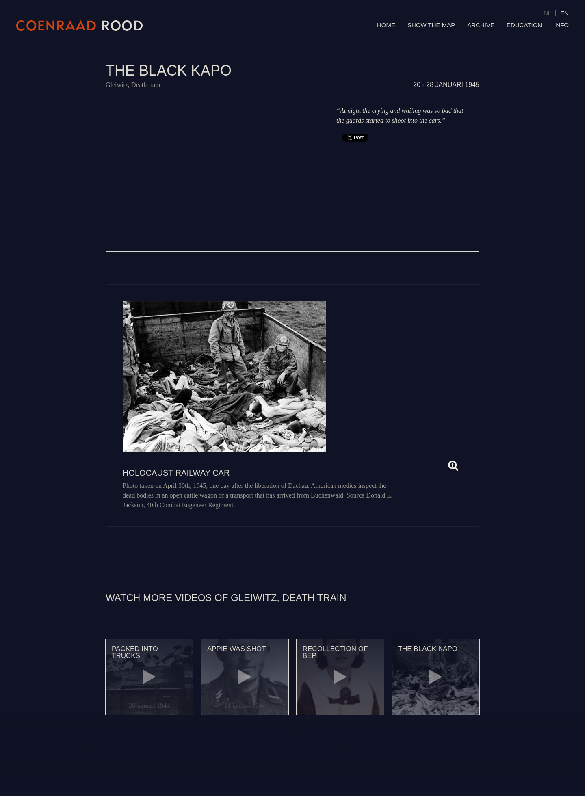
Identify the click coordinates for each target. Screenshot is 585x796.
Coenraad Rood (79, 25)
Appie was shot (236, 649)
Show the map (431, 25)
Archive (480, 25)
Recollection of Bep (335, 652)
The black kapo (427, 649)
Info (561, 25)
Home (386, 25)
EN (564, 13)
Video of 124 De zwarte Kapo (213, 158)
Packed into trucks (135, 652)
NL (547, 13)
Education (524, 25)
